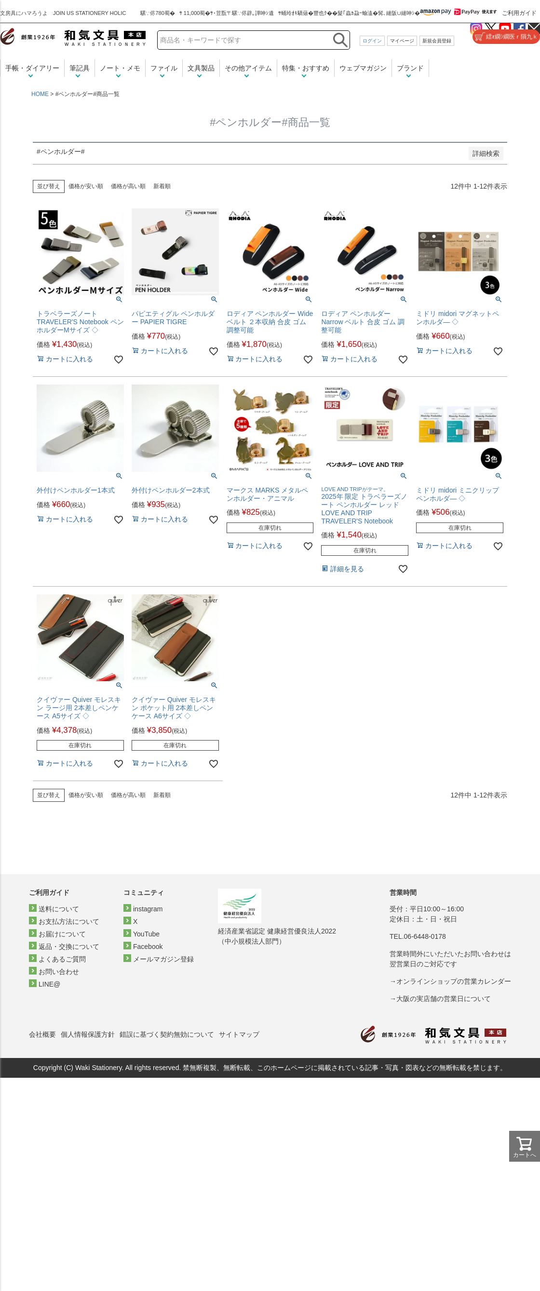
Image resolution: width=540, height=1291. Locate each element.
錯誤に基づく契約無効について (167, 1034)
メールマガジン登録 (163, 959)
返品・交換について (69, 946)
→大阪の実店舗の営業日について (440, 999)
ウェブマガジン (363, 68)
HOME (40, 94)
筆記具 (79, 68)
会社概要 (42, 1034)
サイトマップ (239, 1034)
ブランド (410, 68)
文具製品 (201, 68)
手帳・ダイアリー (32, 68)
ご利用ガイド (519, 13)
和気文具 (73, 37)
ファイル (163, 68)
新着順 (162, 186)
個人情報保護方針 (88, 1034)
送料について (59, 909)
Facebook (147, 946)
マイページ (402, 40)
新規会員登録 (436, 40)
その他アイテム (248, 68)
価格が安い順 (85, 186)
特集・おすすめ (305, 68)
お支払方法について (69, 921)
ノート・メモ (120, 68)
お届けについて (62, 934)
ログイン (372, 40)
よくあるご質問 (62, 959)
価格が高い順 (128, 186)
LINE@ (49, 984)
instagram (147, 909)
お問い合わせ (59, 971)
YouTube (146, 934)
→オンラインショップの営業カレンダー (450, 981)
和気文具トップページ (433, 1035)
